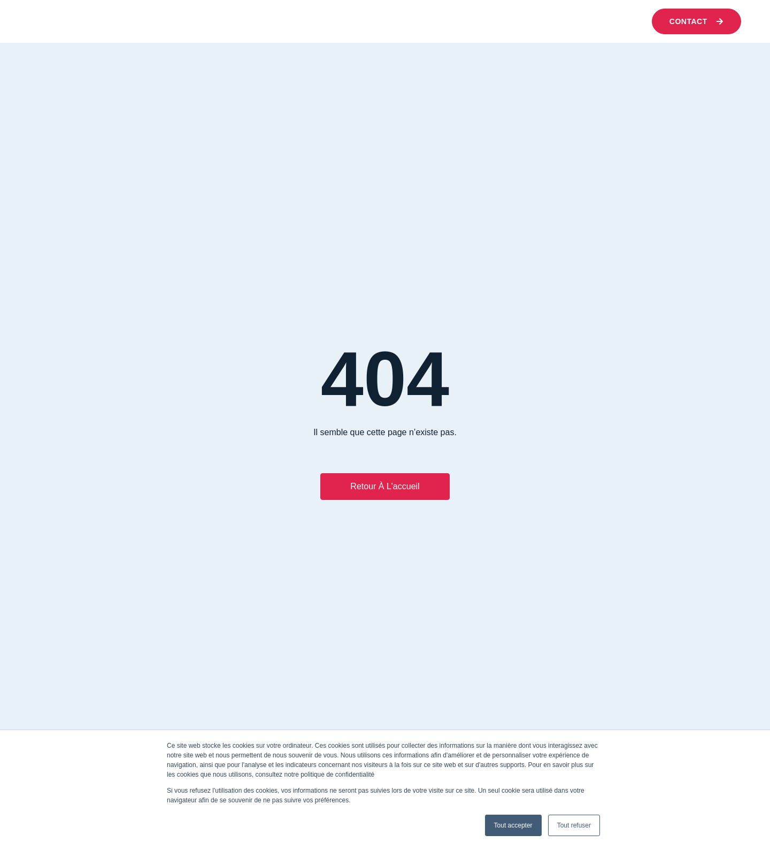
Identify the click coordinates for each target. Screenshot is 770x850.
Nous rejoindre (537, 21)
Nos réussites (426, 21)
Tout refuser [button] (574, 825)
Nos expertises (316, 21)
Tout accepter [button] (513, 825)
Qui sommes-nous (207, 21)
